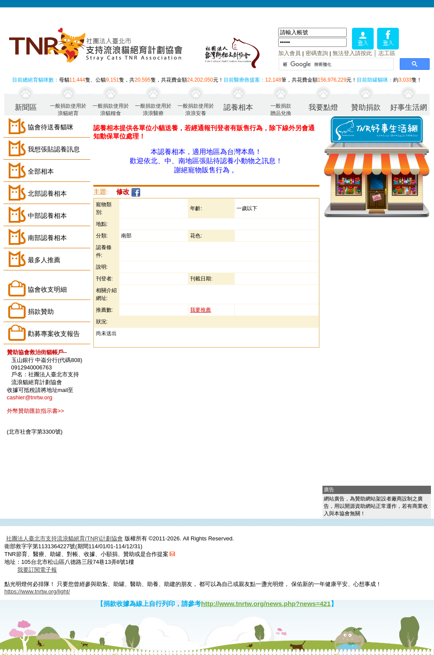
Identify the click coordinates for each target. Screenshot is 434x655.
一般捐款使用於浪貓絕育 (68, 109)
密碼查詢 (317, 53)
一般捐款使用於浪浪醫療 (153, 109)
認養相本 (238, 107)
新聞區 (26, 107)
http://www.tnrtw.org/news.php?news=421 (266, 603)
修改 (122, 191)
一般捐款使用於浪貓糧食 (110, 109)
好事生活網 (408, 107)
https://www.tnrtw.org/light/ (37, 591)
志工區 (386, 53)
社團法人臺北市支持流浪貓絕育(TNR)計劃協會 (64, 538)
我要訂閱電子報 (37, 569)
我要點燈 (323, 107)
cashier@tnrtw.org (30, 397)
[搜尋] (335, 64)
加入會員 (289, 53)
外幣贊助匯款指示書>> (35, 411)
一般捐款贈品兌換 (280, 109)
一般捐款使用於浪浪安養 (196, 109)
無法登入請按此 (352, 53)
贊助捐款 (366, 107)
